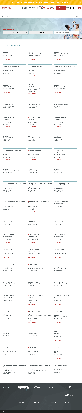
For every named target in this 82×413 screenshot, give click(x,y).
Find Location (31, 13)
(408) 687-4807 (57, 191)
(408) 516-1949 (57, 90)
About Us (24, 13)
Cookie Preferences (22, 405)
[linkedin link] (73, 8)
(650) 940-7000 (6, 157)
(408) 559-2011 (31, 173)
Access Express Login (61, 8)
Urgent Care (21, 402)
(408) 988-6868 (32, 336)
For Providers (58, 13)
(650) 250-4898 (6, 191)
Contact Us (77, 13)
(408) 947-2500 (57, 302)
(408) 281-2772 (31, 320)
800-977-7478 (51, 8)
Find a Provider (39, 13)
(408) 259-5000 (6, 318)
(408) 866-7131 (6, 354)
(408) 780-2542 (31, 107)
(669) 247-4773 (6, 107)
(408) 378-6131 (57, 140)
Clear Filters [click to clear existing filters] (76, 35)
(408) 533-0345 (31, 91)
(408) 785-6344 (57, 73)
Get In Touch (7, 387)
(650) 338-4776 (57, 56)
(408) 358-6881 (31, 373)
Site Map (67, 402)
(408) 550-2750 (31, 157)
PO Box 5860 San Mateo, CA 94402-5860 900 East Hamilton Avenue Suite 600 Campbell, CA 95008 (71, 391)
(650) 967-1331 (6, 373)
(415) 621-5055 (6, 56)
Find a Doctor (52, 400)
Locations (7, 16)
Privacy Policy (52, 402)
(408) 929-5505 (57, 157)
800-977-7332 (41, 7)
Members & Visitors (38, 400)
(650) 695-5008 (6, 73)
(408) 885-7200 (57, 372)
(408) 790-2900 (6, 140)
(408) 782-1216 (31, 140)
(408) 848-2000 (6, 336)
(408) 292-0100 (57, 319)
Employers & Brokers (68, 13)
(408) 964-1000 (31, 354)
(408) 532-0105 (31, 302)
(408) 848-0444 (57, 107)
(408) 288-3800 (32, 124)
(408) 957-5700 (6, 124)
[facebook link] (71, 8)
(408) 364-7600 (6, 173)
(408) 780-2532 (6, 90)
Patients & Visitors (49, 13)
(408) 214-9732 (31, 56)
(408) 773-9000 (57, 124)
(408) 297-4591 (57, 338)
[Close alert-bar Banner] (80, 2)
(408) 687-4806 (57, 173)
